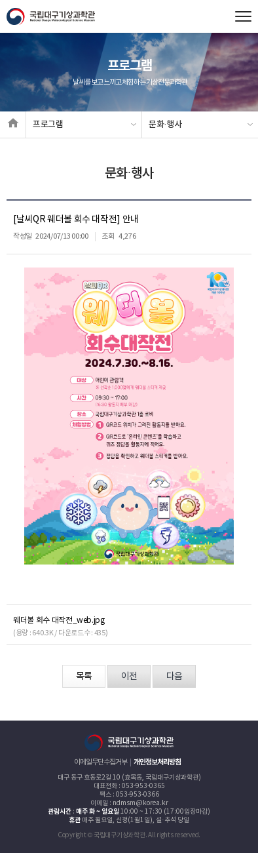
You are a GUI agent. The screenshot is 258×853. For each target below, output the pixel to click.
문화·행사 (165, 124)
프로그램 (48, 124)
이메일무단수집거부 (100, 762)
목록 (84, 676)
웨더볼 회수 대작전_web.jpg (59, 620)
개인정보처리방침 (157, 762)
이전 (129, 676)
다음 (174, 676)
